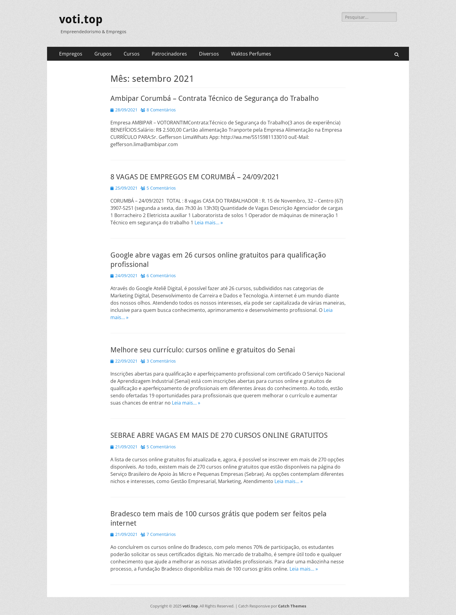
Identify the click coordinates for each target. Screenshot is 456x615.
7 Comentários (161, 534)
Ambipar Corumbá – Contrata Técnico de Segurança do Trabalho (214, 98)
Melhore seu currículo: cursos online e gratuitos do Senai (202, 350)
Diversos (209, 53)
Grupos (103, 53)
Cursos (132, 53)
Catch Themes (292, 606)
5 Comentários (161, 188)
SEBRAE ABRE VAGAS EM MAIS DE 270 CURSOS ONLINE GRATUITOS (219, 435)
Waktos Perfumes (251, 53)
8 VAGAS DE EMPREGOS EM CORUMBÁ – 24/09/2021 (194, 177)
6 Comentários (161, 275)
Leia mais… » (209, 222)
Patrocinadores (169, 53)
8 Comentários (161, 110)
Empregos (70, 53)
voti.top (81, 19)
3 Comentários (161, 361)
